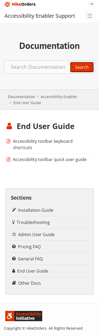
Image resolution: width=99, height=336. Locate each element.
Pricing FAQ (29, 247)
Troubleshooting (33, 222)
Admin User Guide (36, 234)
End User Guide (27, 102)
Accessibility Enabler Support (39, 15)
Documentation (21, 96)
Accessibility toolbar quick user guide (50, 159)
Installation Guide (35, 210)
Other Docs (29, 283)
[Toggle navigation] (92, 4)
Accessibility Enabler (59, 96)
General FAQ (30, 259)
